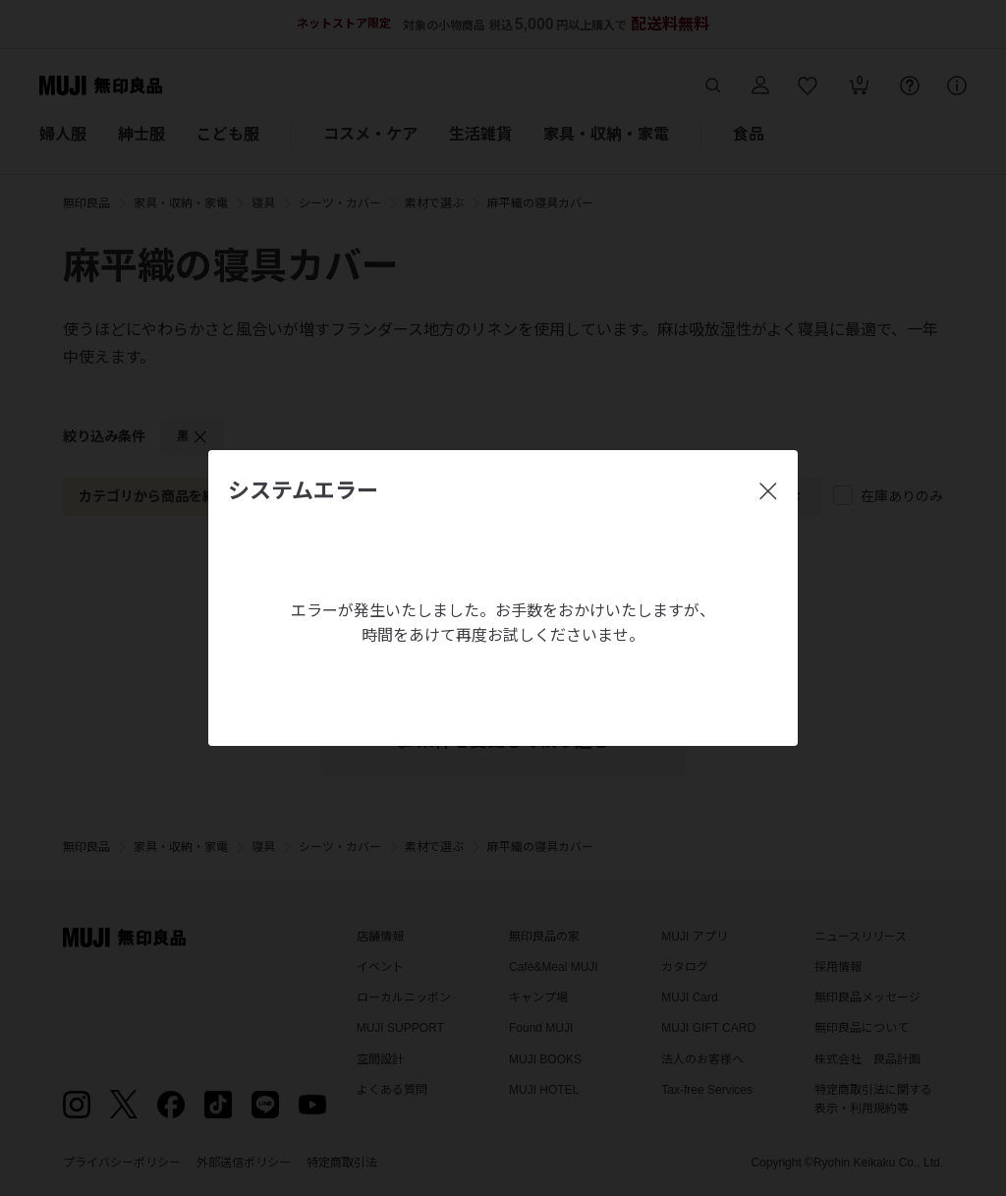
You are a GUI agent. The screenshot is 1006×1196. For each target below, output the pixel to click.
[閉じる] (768, 491)
